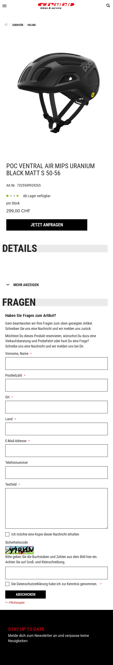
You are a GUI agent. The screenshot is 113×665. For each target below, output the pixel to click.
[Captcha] (56, 573)
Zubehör (17, 25)
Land (9, 419)
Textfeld (11, 484)
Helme (32, 25)
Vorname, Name (16, 353)
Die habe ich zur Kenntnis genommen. (54, 584)
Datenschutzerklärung (32, 584)
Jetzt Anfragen (47, 224)
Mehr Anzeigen (26, 285)
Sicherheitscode (16, 542)
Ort (7, 397)
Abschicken (25, 594)
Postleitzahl (13, 375)
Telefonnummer (16, 462)
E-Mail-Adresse (15, 441)
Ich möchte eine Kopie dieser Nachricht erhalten (45, 534)
